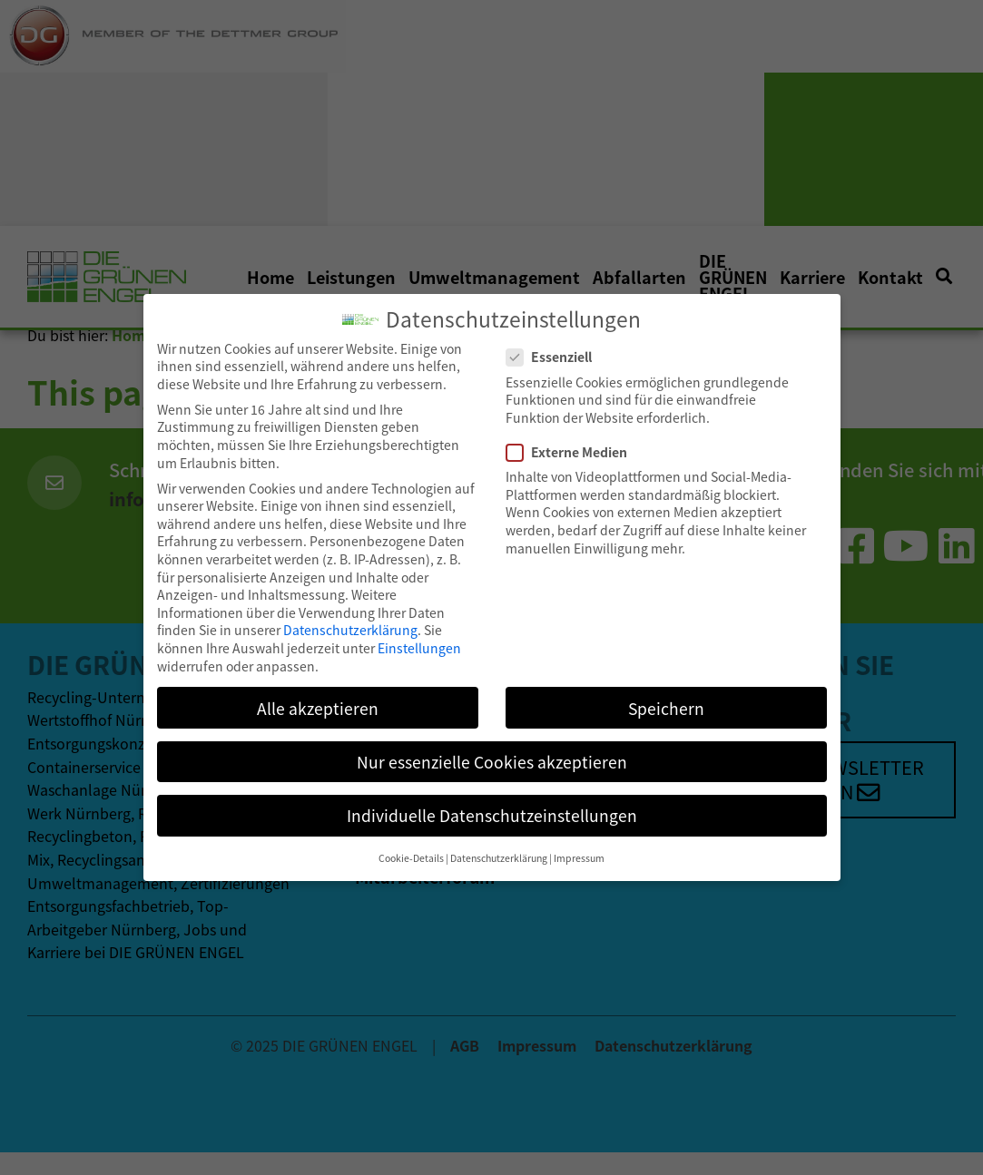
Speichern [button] (666, 698)
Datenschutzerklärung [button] (498, 848)
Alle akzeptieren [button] (317, 698)
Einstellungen (419, 638)
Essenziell (550, 348)
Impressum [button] (579, 848)
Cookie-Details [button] (411, 848)
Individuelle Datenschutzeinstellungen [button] (492, 805)
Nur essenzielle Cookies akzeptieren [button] (492, 751)
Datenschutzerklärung (350, 621)
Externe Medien (567, 442)
